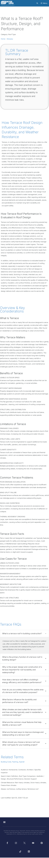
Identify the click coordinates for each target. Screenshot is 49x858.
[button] (4, 822)
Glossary (10, 39)
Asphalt (21, 762)
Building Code (6, 762)
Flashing (15, 762)
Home (3, 39)
